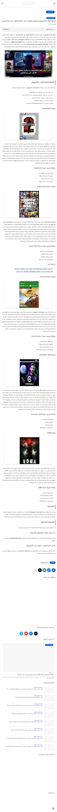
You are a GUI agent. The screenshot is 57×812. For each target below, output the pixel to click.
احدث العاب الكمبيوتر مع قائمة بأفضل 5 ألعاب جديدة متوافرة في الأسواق (33, 269)
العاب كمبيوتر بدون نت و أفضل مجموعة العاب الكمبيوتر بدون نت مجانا (34, 271)
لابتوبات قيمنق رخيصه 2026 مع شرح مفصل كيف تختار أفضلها (35, 675)
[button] (49, 570)
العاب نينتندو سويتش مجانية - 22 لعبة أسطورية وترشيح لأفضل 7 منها (25, 738)
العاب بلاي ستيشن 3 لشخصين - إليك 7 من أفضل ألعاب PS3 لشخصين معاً (24, 746)
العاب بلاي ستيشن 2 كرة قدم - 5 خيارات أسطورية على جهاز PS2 (27, 713)
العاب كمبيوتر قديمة (15, 538)
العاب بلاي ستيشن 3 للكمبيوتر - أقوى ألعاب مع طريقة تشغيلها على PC (25, 689)
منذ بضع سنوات (38, 687)
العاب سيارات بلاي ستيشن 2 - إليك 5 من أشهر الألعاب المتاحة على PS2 (25, 705)
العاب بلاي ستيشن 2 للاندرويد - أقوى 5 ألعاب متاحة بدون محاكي (27, 730)
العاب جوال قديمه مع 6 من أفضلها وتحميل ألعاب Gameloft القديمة (26, 722)
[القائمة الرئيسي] (54, 3)
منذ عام (51, 673)
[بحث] (2, 3)
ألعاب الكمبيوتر (50, 17)
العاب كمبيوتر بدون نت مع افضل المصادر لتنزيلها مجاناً (29, 697)
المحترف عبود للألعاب (16, 42)
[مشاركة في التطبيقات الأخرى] (35, 570)
